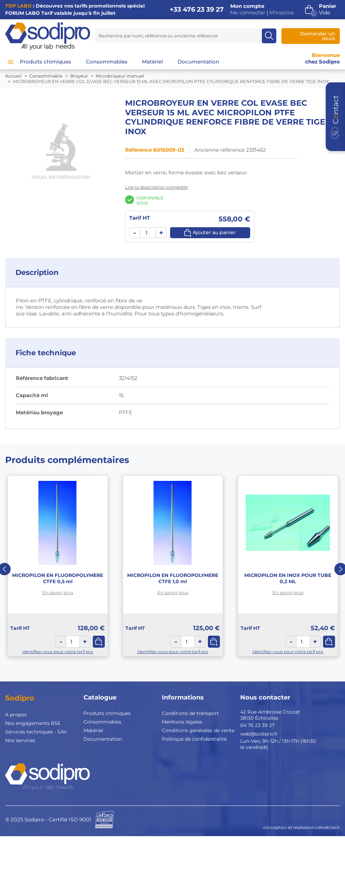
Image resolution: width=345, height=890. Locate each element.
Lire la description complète (156, 187)
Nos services (20, 740)
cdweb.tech (327, 827)
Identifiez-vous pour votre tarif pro (57, 651)
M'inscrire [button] (281, 13)
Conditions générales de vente (198, 730)
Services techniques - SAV (36, 732)
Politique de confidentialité (194, 739)
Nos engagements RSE (32, 723)
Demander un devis (317, 36)
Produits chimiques (107, 713)
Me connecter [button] (247, 13)
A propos (16, 715)
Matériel (93, 730)
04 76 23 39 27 (257, 725)
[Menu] (10, 61)
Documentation (103, 739)
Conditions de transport (190, 713)
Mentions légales (182, 722)
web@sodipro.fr (259, 734)
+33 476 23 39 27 (197, 9)
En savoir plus (57, 592)
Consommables (102, 722)
